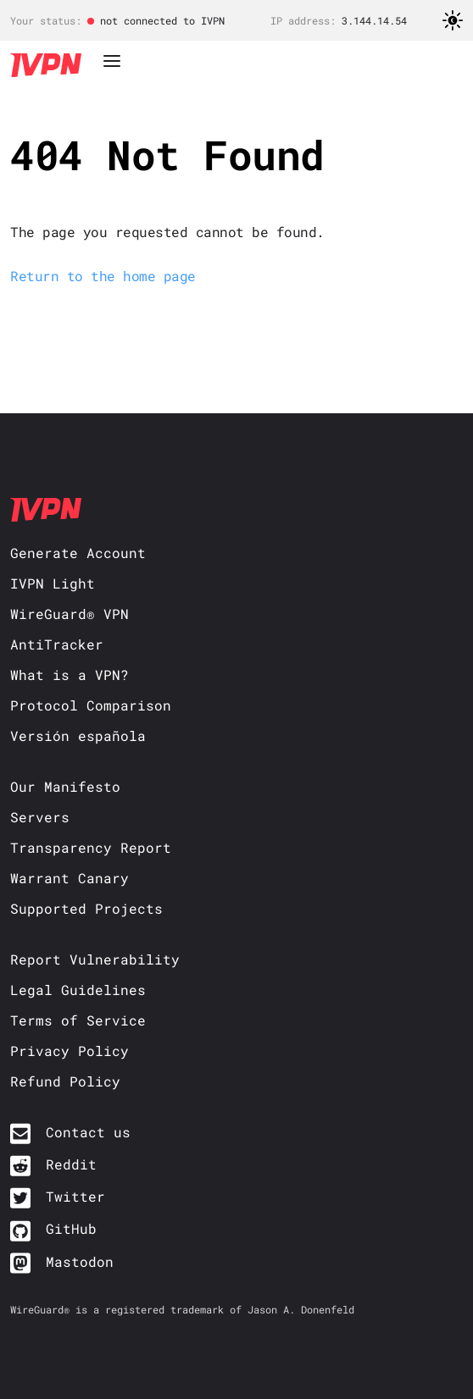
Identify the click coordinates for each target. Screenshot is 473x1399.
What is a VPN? (69, 674)
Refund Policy (65, 1081)
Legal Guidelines (78, 989)
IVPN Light (52, 583)
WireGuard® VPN (69, 613)
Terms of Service (78, 1020)
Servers (40, 817)
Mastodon (80, 1261)
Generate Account (78, 552)
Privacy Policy (69, 1050)
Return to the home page (103, 276)
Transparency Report (90, 847)
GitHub (71, 1228)
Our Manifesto (65, 786)
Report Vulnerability (95, 959)
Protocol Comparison (90, 705)
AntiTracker (56, 644)
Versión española (78, 735)
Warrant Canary (69, 878)
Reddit (71, 1164)
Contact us (88, 1132)
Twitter (75, 1196)
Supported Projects (86, 908)
